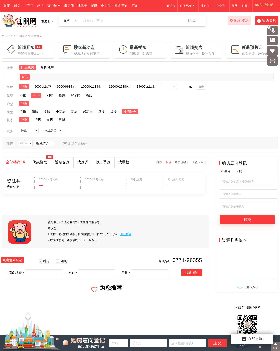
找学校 (123, 162)
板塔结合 (130, 111)
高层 (74, 111)
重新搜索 (125, 234)
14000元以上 (146, 86)
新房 (17, 6)
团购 (64, 261)
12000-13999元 (120, 86)
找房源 (82, 162)
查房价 (106, 6)
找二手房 (103, 162)
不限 (24, 86)
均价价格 (180, 162)
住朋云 (171, 5)
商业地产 (53, 6)
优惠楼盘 (41, 160)
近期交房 (62, 162)
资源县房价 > (234, 240)
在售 (50, 119)
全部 (24, 77)
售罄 (62, 119)
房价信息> (14, 187)
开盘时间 (197, 162)
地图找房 (239, 21)
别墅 (50, 95)
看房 (46, 261)
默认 (168, 162)
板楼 (113, 111)
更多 (135, 6)
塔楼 (101, 111)
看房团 (69, 6)
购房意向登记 (234, 163)
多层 (47, 111)
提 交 (217, 343)
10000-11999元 (92, 86)
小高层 (60, 111)
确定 (201, 87)
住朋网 (20, 36)
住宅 (36, 95)
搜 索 (192, 21)
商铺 (62, 95)
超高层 (88, 111)
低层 (35, 111)
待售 (38, 119)
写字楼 (75, 95)
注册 (245, 5)
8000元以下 (43, 86)
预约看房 (266, 21)
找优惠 (82, 6)
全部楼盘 (15, 162)
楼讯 (94, 6)
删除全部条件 (77, 143)
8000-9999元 (66, 86)
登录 (234, 5)
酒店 (89, 95)
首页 (7, 6)
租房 (40, 6)
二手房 (29, 6)
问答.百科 (121, 6)
